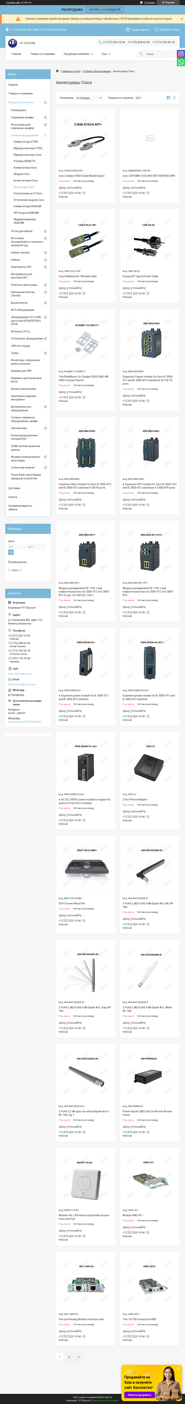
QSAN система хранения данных (25, 448)
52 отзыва (149, 2)
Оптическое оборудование (27, 338)
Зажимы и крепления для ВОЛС (26, 380)
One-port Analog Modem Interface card (81, 1319)
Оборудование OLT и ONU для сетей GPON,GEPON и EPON (26, 321)
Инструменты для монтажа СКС (21, 276)
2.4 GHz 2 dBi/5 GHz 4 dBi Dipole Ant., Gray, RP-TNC (85, 1009)
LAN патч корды (20, 345)
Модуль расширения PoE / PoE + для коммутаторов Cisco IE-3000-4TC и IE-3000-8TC (148, 592)
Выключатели (19, 302)
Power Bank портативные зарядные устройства (26, 476)
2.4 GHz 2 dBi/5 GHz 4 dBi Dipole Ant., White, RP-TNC (147, 1009)
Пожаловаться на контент (105, 1400)
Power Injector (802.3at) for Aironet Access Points (147, 1113)
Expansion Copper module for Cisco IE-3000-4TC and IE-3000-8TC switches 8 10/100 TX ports (148, 380)
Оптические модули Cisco (29, 199)
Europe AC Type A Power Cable (140, 276)
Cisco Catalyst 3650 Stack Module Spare (82, 175)
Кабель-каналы (20, 252)
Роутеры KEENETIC (25, 161)
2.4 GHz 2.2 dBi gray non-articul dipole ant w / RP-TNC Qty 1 (84, 1113)
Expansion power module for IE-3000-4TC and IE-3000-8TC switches (149, 697)
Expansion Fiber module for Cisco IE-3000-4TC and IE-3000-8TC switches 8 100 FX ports (85, 486)
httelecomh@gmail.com (22, 684)
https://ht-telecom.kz (20, 673)
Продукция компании (76, 53)
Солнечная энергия (23, 467)
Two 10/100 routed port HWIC (139, 1319)
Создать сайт (13, 2)
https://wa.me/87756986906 (24, 721)
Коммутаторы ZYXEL (26, 141)
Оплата (12, 497)
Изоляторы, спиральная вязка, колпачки (25, 362)
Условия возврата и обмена (20, 507)
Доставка (14, 488)
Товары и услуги (70, 71)
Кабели (15, 259)
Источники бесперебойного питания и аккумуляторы (27, 242)
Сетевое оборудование (97, 71)
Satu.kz (108, 1397)
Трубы (14, 353)
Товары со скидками (42, 53)
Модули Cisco (22, 174)
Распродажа (18, 110)
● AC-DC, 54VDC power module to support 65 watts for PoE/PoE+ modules (84, 801)
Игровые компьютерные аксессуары (25, 458)
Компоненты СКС (21, 266)
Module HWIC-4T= (133, 1215)
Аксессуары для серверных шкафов (22, 126)
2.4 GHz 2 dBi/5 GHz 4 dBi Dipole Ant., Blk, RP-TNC (148, 905)
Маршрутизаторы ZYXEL (28, 148)
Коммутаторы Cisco (25, 167)
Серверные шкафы (22, 117)
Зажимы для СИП (21, 370)
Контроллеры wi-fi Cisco (28, 193)
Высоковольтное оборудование (21, 408)
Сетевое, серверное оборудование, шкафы (24, 419)
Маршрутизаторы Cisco (28, 154)
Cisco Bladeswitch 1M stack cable (78, 276)
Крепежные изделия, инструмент (23, 398)
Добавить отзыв (170, 29)
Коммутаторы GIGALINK (27, 206)
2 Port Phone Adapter (135, 799)
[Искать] (141, 54)
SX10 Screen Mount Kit (72, 903)
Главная (16, 53)
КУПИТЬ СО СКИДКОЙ (105, 9)
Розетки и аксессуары (24, 284)
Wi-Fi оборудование (22, 309)
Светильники (19, 428)
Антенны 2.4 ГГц (20, 331)
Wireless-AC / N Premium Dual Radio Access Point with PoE (84, 1217)
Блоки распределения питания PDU (24, 437)
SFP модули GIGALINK (26, 212)
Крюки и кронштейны (23, 388)
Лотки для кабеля (21, 231)
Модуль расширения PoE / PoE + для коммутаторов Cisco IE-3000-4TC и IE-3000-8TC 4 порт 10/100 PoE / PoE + (84, 592)
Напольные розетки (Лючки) (23, 294)
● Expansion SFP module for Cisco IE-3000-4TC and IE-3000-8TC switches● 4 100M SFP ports (150, 486)
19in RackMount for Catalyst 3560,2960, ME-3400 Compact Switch (84, 378)
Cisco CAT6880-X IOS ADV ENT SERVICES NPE (149, 175)
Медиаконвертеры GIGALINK (25, 221)
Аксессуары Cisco (24, 187)
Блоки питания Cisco (26, 180)
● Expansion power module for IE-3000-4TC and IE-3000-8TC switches (84, 697)
